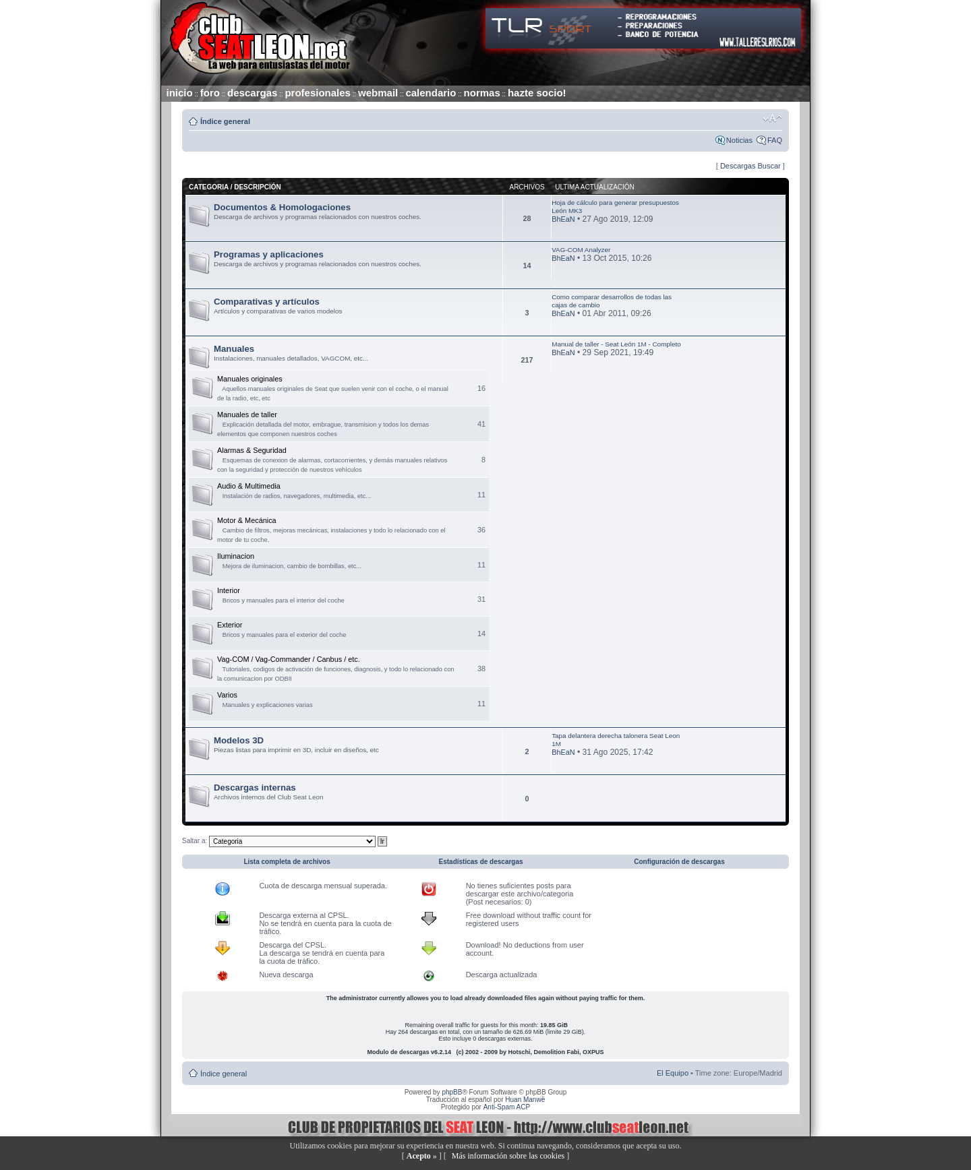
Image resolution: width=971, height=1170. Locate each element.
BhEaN (563, 219)
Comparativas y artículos (267, 302)
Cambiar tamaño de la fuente (772, 119)
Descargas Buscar (750, 166)
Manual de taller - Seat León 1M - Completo (616, 344)
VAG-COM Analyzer (581, 249)
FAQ (774, 140)
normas (482, 92)
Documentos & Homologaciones (282, 207)
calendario (430, 92)
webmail (378, 92)
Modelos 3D (239, 740)
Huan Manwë (525, 1099)
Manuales (234, 349)
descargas (252, 92)
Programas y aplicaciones (269, 254)
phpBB (452, 1092)
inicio (180, 92)
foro (210, 92)
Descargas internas (255, 787)
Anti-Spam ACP (506, 1107)
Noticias (739, 140)
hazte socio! (537, 92)
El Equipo (672, 1073)
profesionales (318, 92)
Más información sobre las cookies (508, 1156)
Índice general (225, 121)
